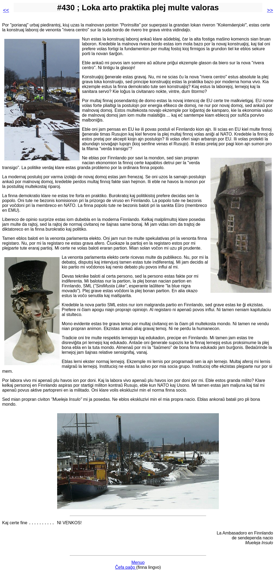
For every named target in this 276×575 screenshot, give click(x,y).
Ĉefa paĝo (125, 568)
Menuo (138, 563)
